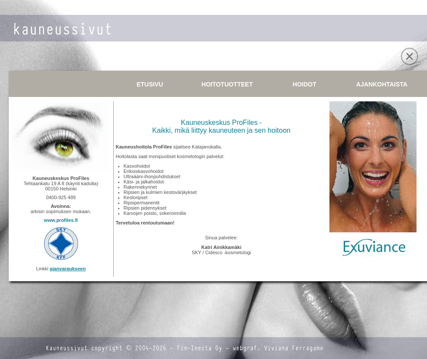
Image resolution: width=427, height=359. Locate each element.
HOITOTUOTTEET (227, 84)
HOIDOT (304, 84)
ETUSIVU (149, 84)
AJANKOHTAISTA (381, 84)
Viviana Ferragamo (293, 348)
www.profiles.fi (61, 220)
